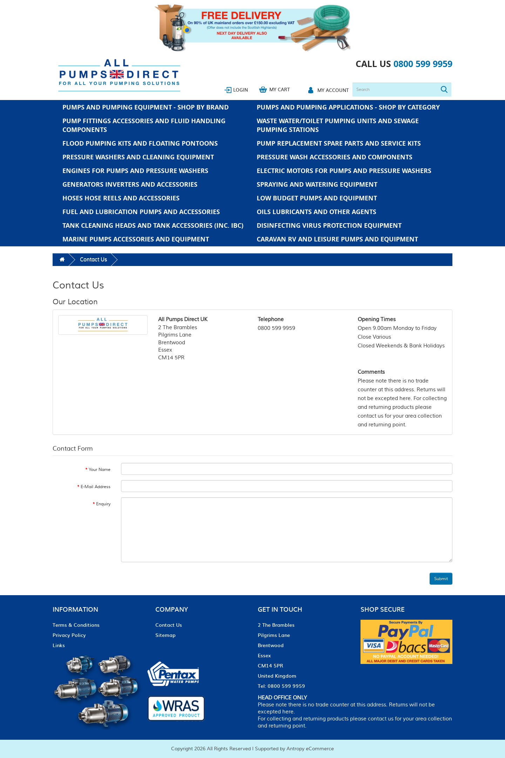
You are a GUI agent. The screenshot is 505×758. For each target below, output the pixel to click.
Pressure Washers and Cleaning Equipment (138, 157)
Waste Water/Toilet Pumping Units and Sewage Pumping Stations (338, 125)
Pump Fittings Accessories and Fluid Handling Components (143, 125)
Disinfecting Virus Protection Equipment (329, 225)
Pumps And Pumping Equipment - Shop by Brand (145, 107)
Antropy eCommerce (310, 749)
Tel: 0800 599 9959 (281, 686)
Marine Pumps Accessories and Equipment (135, 239)
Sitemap (165, 635)
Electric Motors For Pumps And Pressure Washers (344, 170)
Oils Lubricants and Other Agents (316, 211)
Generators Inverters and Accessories (129, 184)
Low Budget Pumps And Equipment (317, 198)
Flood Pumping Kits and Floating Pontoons (140, 143)
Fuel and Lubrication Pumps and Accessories (141, 211)
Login (240, 89)
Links (59, 645)
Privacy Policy (69, 635)
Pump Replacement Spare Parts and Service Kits (339, 143)
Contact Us (93, 259)
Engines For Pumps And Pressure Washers (135, 170)
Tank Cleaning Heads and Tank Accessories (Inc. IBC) (152, 225)
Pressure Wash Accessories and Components (334, 157)
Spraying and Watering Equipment (317, 184)
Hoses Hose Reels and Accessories (121, 198)
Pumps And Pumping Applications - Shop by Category (348, 107)
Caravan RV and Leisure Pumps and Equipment (337, 239)
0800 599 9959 (422, 64)
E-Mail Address (95, 487)
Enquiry (103, 504)
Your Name (99, 469)
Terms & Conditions (76, 625)
